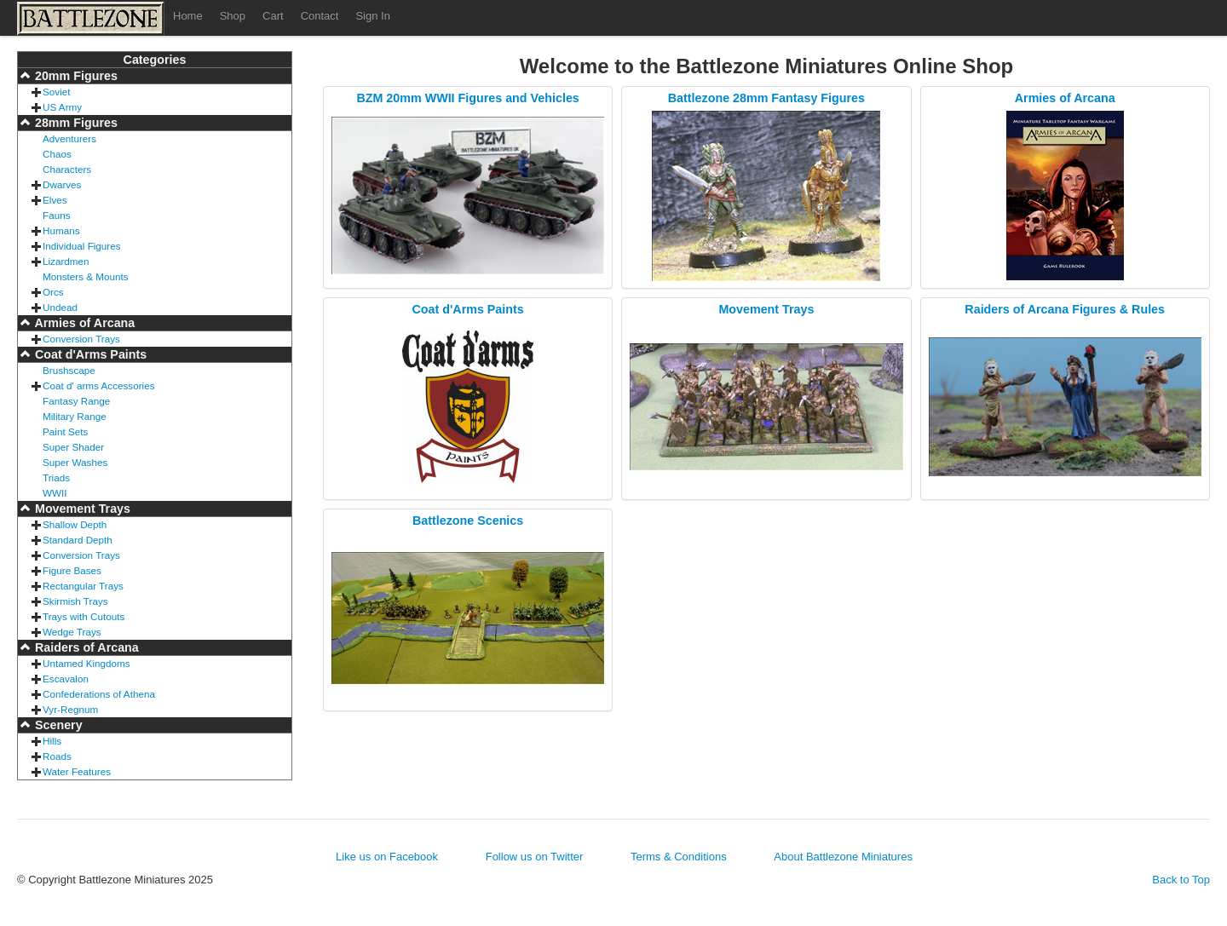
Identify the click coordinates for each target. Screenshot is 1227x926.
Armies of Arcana (83, 323)
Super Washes (75, 462)
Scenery (57, 725)
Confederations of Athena (99, 693)
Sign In (372, 15)
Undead (60, 307)
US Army (62, 106)
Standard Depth (77, 539)
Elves (55, 199)
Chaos (57, 153)
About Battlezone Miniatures (843, 856)
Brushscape (69, 370)
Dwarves (62, 184)
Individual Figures (82, 245)
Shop (232, 15)
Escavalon (66, 678)
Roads (57, 756)
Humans (61, 230)
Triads (56, 477)
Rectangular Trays (83, 585)
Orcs (53, 291)
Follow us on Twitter (535, 856)
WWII (55, 492)
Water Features (77, 771)
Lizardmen (66, 261)
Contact (320, 15)
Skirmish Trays (75, 601)
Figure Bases (72, 570)
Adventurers (69, 138)
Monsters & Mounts (86, 276)
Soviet (56, 91)
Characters (67, 169)
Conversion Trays (81, 338)
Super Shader (73, 446)
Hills (52, 740)
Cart (273, 15)
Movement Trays (81, 508)
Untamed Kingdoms (86, 663)
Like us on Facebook (387, 856)
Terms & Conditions (679, 856)
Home (188, 15)
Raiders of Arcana (85, 647)
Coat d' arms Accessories (99, 385)
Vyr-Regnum (70, 709)
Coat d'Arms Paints (89, 354)
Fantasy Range (76, 400)
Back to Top (1181, 879)
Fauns (56, 215)
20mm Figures (75, 76)
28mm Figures (75, 122)
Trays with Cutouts (83, 616)
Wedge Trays (72, 631)
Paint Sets (65, 431)
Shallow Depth (75, 524)
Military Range (75, 416)
